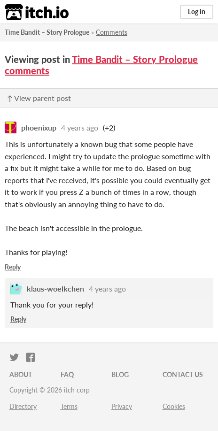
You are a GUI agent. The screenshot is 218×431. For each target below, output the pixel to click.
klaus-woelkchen (55, 288)
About (20, 374)
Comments (111, 32)
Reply (13, 267)
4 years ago (79, 127)
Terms (69, 406)
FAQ (67, 374)
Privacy (121, 406)
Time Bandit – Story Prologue (47, 32)
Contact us (183, 374)
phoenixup (38, 127)
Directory (23, 406)
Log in (196, 11)
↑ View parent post (39, 97)
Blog (120, 374)
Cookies (174, 406)
